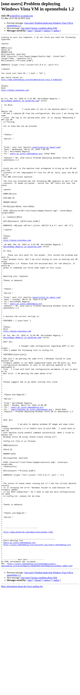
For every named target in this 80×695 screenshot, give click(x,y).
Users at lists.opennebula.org (19, 644)
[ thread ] (38, 30)
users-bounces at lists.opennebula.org (31, 484)
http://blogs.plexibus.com (15, 101)
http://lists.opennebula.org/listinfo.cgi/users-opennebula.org (37, 646)
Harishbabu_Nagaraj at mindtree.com (20, 113)
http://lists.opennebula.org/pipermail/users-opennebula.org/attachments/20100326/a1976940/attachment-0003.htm (36, 670)
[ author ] (56, 30)
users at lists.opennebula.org (26, 177)
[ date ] (30, 30)
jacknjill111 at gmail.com (21, 16)
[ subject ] (47, 30)
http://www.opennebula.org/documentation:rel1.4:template (31, 88)
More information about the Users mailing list (22, 692)
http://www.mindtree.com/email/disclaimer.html (28, 631)
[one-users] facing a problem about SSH (39, 28)
